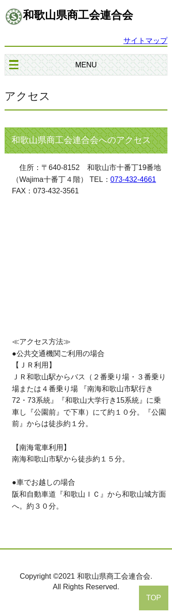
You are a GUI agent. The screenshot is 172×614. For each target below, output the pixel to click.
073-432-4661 (133, 179)
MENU (86, 65)
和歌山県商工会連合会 (78, 15)
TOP (153, 598)
